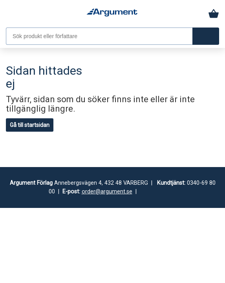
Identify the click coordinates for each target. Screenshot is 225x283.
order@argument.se (107, 191)
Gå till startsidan (29, 125)
